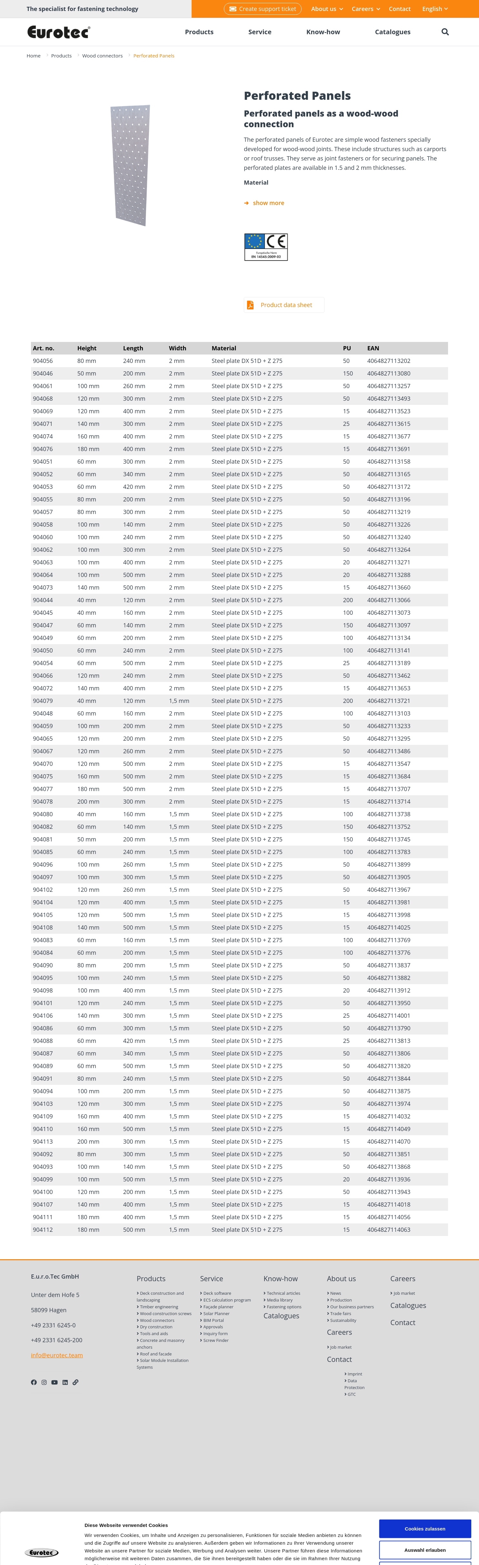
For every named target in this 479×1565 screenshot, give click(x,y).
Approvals (211, 1327)
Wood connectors (102, 55)
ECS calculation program (225, 1300)
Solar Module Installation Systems (163, 1363)
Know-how (281, 1278)
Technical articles (282, 1293)
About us (327, 9)
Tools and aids (152, 1333)
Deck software (215, 1293)
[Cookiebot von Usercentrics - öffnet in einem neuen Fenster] (42, 1552)
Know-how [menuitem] (323, 31)
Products (61, 55)
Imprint (353, 1374)
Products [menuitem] (199, 31)
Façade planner (216, 1307)
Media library (278, 1300)
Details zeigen (343, 1552)
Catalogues (281, 1315)
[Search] (445, 32)
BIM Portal (212, 1320)
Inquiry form (214, 1333)
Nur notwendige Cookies (425, 1522)
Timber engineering (157, 1307)
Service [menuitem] (260, 31)
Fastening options (283, 1307)
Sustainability (341, 1320)
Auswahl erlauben (425, 1501)
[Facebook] (34, 1382)
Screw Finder (214, 1340)
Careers (366, 9)
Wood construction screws (164, 1313)
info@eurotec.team (57, 1355)
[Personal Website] (75, 1382)
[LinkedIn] (65, 1382)
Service (211, 1278)
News (334, 1293)
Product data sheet (286, 305)
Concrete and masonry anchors (161, 1343)
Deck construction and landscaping (160, 1296)
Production (339, 1300)
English (435, 9)
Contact (400, 9)
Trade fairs (339, 1313)
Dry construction (155, 1327)
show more (268, 203)
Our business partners (350, 1307)
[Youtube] (54, 1382)
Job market (339, 1347)
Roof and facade (154, 1354)
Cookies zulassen (425, 1480)
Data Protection (354, 1384)
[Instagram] (44, 1382)
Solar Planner (214, 1313)
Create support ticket (262, 9)
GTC (350, 1394)
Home (34, 55)
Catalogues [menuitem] (393, 31)
